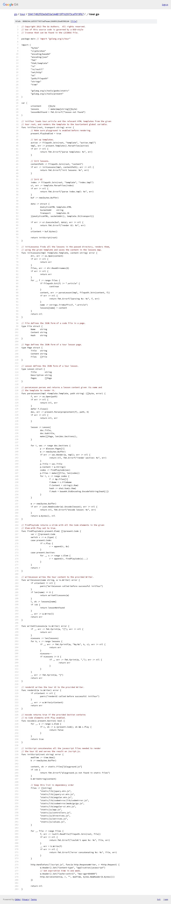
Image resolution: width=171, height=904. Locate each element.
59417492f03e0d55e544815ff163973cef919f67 (56, 14)
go (15, 14)
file (74, 21)
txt (159, 899)
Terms (34, 899)
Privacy (25, 899)
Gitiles (17, 899)
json (165, 899)
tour (22, 14)
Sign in (165, 4)
